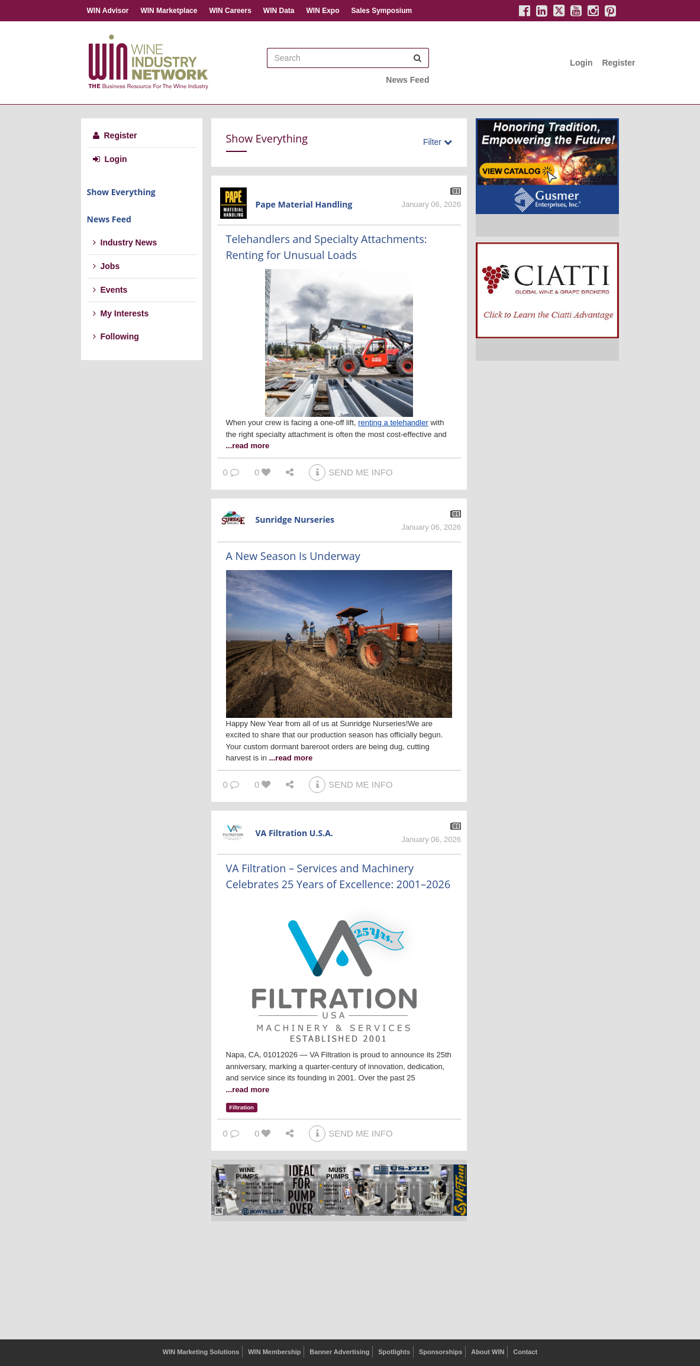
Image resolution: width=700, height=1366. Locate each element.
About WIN (487, 1351)
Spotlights (394, 1351)
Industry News (125, 242)
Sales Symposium (381, 11)
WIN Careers (230, 11)
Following (116, 336)
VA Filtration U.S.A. (294, 833)
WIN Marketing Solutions (201, 1351)
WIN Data (279, 11)
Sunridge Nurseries (295, 519)
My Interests (121, 313)
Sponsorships (440, 1351)
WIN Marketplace (168, 11)
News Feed (407, 80)
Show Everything (121, 192)
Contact (525, 1351)
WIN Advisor (108, 11)
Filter (437, 142)
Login (581, 62)
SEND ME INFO (350, 472)
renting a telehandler (393, 422)
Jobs (106, 266)
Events (110, 289)
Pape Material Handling (304, 204)
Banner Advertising (339, 1351)
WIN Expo (322, 11)
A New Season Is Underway (293, 556)
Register (618, 62)
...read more (248, 445)
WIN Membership (274, 1351)
